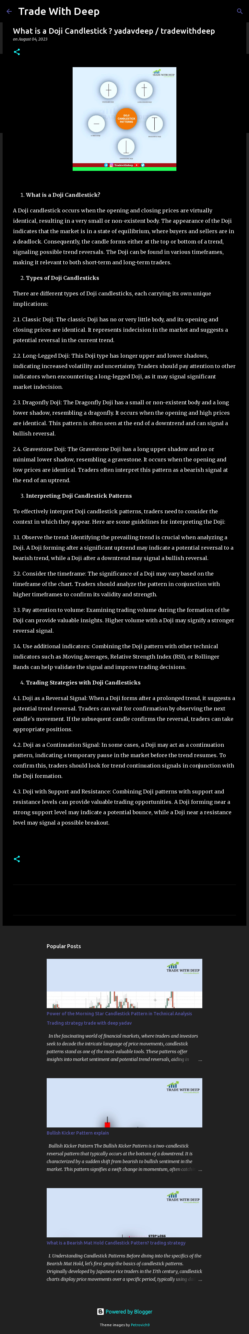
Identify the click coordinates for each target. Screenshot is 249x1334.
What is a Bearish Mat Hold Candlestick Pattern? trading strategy (116, 1242)
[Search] (240, 11)
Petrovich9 (140, 1325)
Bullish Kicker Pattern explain (78, 1133)
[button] (17, 52)
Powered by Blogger (124, 1312)
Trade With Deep (59, 11)
